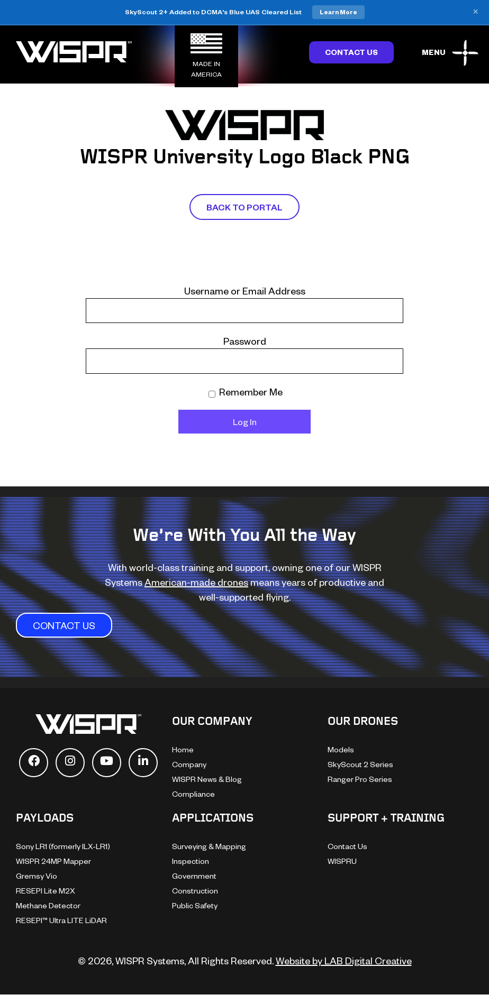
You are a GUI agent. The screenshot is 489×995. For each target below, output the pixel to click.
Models (341, 749)
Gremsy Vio (36, 876)
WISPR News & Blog (207, 779)
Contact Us (351, 52)
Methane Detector (48, 905)
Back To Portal (244, 207)
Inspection (190, 861)
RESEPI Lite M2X (45, 891)
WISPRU (342, 861)
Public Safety (195, 905)
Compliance (193, 794)
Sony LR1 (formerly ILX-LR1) (63, 846)
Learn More (338, 12)
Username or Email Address (244, 290)
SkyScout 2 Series (360, 764)
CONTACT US (64, 625)
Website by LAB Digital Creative (344, 960)
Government (194, 876)
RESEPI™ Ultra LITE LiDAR (61, 920)
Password (244, 341)
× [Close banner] (475, 12)
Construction (195, 891)
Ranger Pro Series (360, 779)
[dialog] (469, 974)
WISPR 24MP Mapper (53, 861)
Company (189, 764)
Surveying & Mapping (209, 846)
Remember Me (246, 391)
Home (183, 749)
